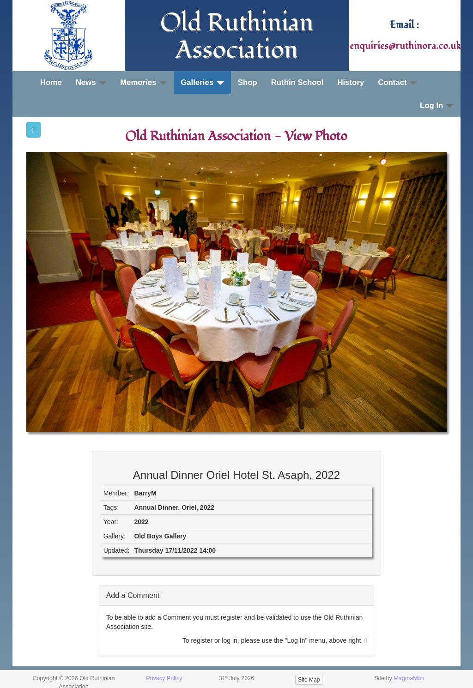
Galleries (202, 82)
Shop (247, 82)
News (91, 82)
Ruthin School (297, 82)
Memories (143, 82)
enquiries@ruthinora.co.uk (405, 46)
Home (51, 82)
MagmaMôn (409, 678)
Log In (437, 105)
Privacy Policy (164, 678)
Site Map (309, 679)
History (350, 82)
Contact (397, 82)
